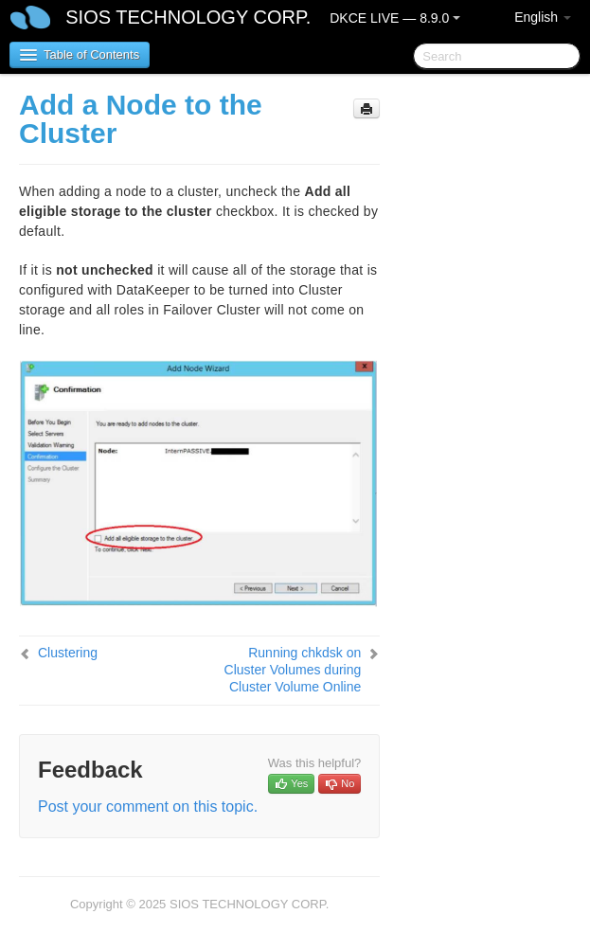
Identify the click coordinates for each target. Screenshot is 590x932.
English (542, 17)
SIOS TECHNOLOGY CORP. (188, 17)
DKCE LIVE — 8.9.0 (395, 18)
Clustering (68, 652)
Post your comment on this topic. (148, 806)
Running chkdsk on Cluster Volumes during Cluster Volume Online (293, 669)
